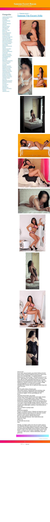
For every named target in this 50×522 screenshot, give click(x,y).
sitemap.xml (27, 444)
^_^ (23, 444)
